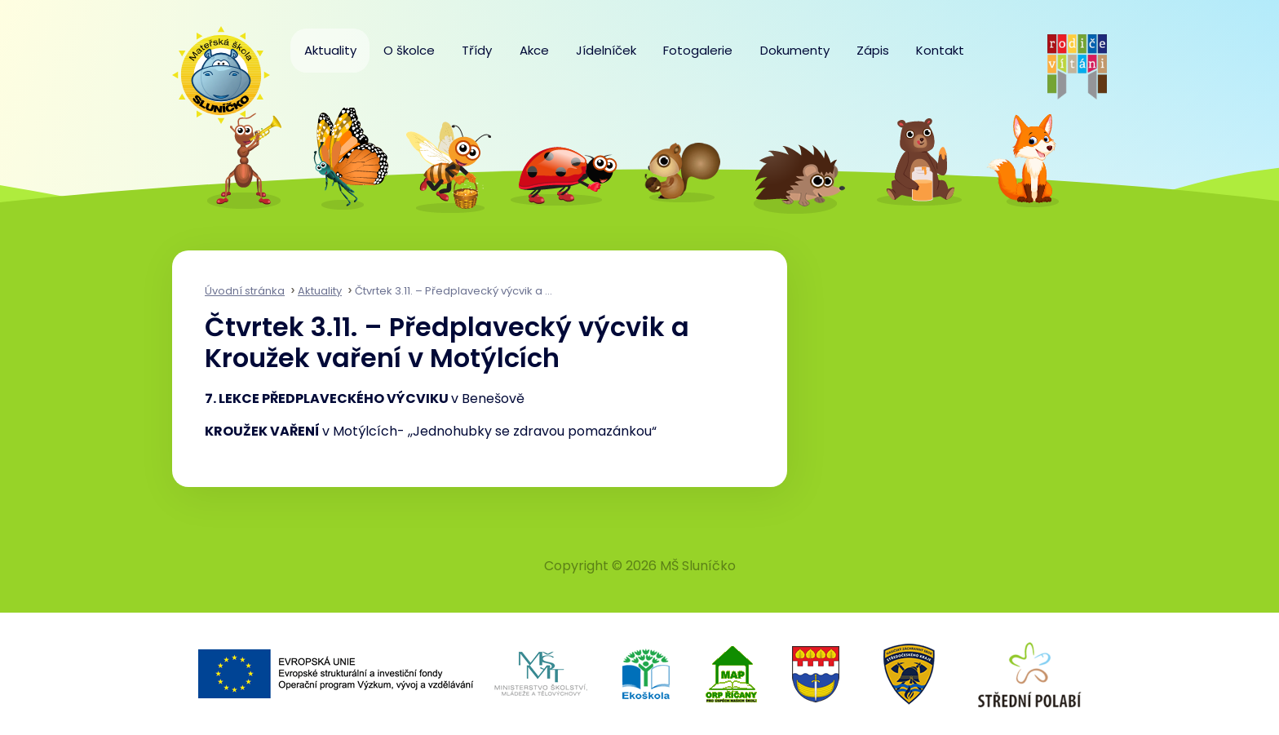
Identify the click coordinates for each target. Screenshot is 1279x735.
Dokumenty (795, 50)
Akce (534, 50)
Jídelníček (606, 50)
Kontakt (940, 50)
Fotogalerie (697, 50)
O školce (409, 50)
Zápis (872, 50)
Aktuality (330, 50)
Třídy (477, 50)
